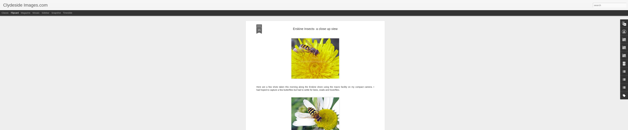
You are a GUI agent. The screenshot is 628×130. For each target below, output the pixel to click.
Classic (5, 13)
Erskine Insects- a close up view (315, 28)
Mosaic (35, 13)
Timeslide (67, 13)
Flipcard (15, 13)
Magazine (25, 13)
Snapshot (56, 13)
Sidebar (45, 13)
